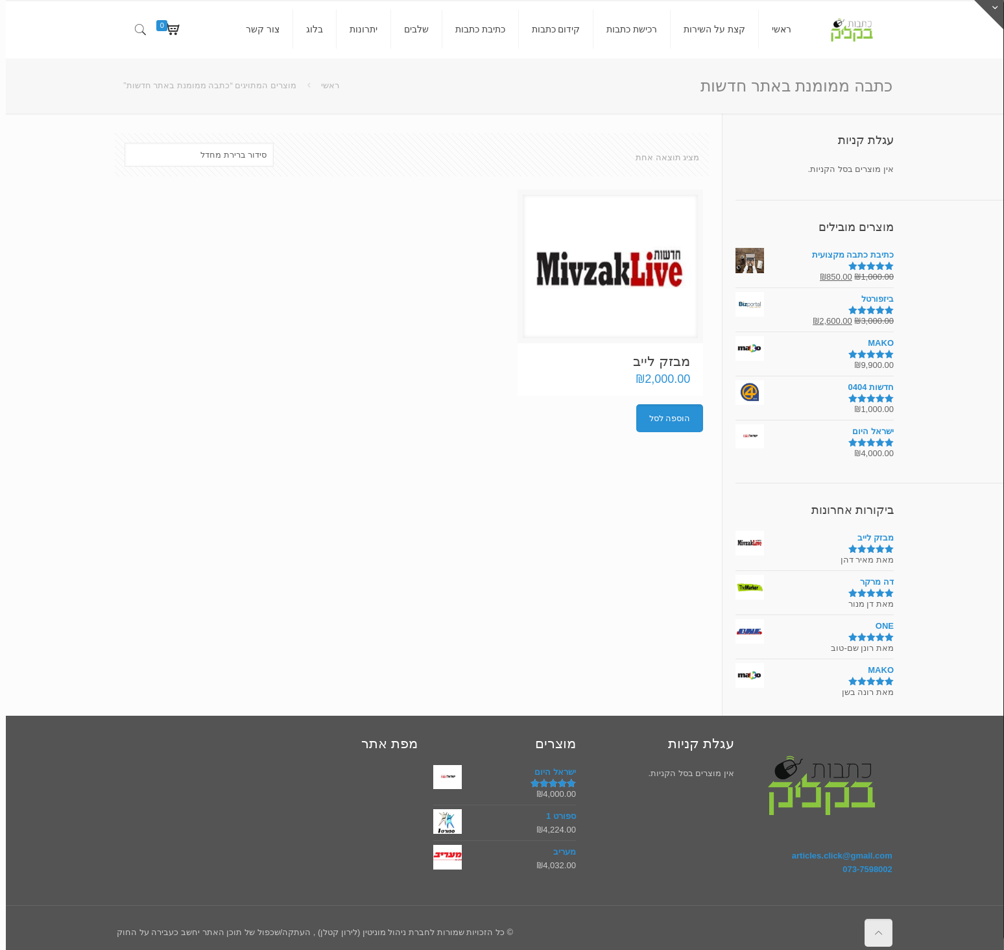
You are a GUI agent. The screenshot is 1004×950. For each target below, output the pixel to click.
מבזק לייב (655, 361)
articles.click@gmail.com (836, 855)
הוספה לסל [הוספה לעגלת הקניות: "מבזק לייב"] (664, 418)
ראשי (324, 85)
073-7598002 (862, 869)
